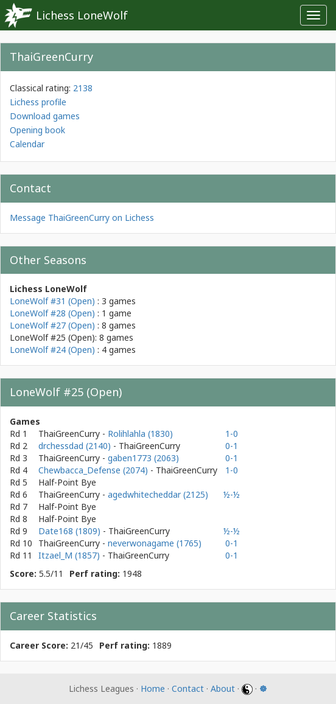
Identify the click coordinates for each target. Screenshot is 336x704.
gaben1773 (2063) (143, 458)
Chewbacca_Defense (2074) (94, 470)
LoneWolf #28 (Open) (52, 313)
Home (153, 688)
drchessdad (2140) (75, 445)
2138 (83, 88)
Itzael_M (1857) (70, 555)
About (223, 688)
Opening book (37, 130)
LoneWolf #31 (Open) (52, 301)
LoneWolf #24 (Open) (52, 349)
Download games (45, 116)
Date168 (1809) (70, 531)
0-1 (231, 445)
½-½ (231, 494)
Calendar (27, 144)
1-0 (231, 433)
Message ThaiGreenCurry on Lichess (82, 217)
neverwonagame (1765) (154, 543)
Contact (188, 688)
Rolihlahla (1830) (140, 433)
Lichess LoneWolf (82, 15)
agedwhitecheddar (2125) (158, 494)
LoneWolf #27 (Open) (52, 325)
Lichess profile (38, 102)
